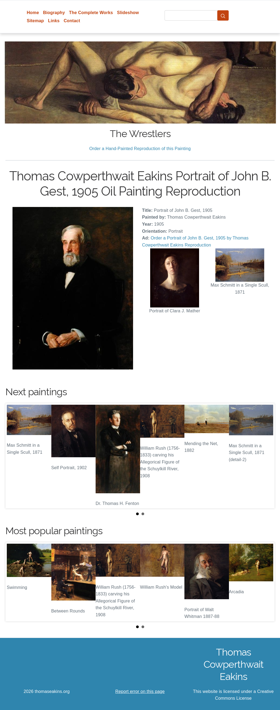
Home (33, 12)
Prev (14, 456)
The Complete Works (91, 12)
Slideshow (128, 12)
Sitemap (35, 20)
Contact (72, 20)
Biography (54, 12)
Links (54, 20)
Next (266, 456)
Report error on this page (140, 691)
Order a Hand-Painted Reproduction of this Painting (140, 148)
